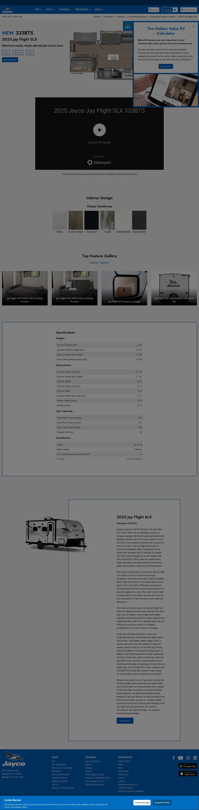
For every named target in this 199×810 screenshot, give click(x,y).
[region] (99, 803)
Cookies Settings (142, 802)
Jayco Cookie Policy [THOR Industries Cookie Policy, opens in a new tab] (37, 807)
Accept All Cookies (162, 802)
